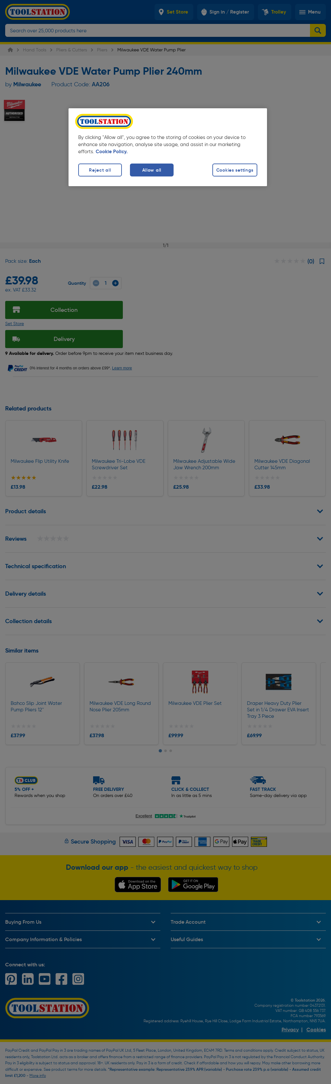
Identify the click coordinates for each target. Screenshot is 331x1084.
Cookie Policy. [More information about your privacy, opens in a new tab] (112, 151)
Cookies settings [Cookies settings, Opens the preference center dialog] (235, 170)
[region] (168, 147)
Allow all (151, 170)
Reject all (100, 170)
